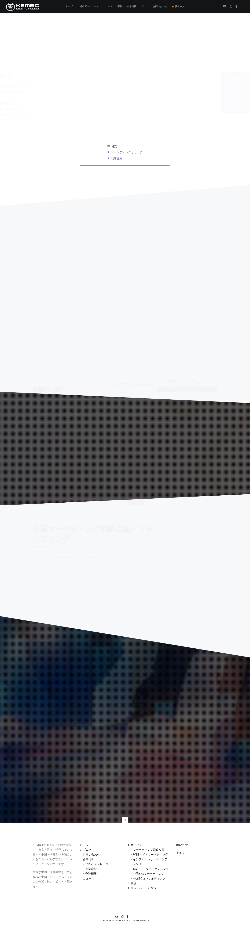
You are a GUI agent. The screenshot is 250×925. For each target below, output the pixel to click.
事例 (133, 883)
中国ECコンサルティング (149, 878)
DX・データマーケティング (151, 869)
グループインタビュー (68, 819)
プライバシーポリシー (145, 888)
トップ (87, 845)
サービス (136, 845)
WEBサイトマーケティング (150, 854)
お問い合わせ (91, 854)
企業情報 (88, 859)
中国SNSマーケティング (148, 873)
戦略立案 (40, 819)
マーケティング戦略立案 (149, 849)
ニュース (88, 878)
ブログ (87, 849)
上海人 (180, 853)
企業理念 (91, 869)
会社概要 (91, 873)
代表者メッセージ (96, 864)
